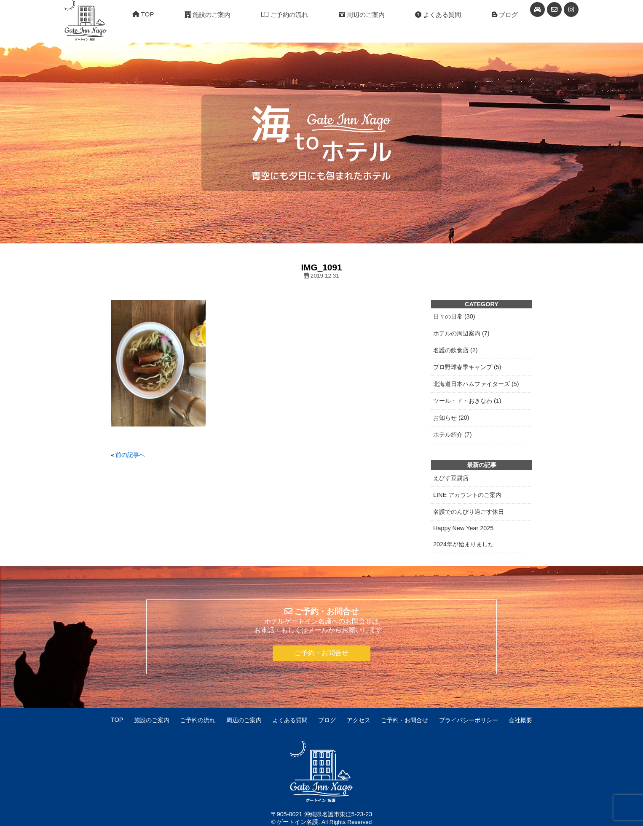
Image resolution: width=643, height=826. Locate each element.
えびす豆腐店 (451, 478)
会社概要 (520, 720)
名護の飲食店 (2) (455, 350)
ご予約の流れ (284, 14)
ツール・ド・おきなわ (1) (467, 400)
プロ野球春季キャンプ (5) (467, 367)
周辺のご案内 (362, 14)
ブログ (505, 14)
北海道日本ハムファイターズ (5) (476, 384)
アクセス (358, 720)
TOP (143, 14)
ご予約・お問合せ (321, 652)
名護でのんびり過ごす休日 (468, 511)
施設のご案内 (207, 14)
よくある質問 (438, 14)
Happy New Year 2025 (463, 528)
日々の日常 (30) (454, 316)
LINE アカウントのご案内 (467, 494)
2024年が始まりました (463, 544)
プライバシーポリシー (468, 720)
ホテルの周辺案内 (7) (461, 333)
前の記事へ (130, 455)
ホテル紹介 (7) (452, 434)
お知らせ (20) (451, 417)
